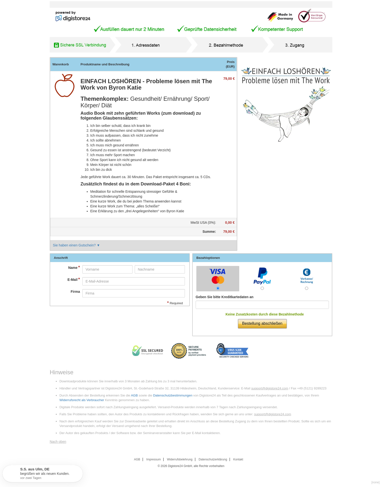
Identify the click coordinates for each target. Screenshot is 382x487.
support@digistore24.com (269, 388)
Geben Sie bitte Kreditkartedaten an (224, 297)
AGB (134, 395)
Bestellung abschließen (262, 323)
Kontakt (238, 459)
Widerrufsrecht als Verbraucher (81, 400)
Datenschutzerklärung (213, 459)
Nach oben (58, 442)
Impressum (153, 459)
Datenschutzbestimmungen (172, 395)
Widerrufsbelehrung (179, 459)
